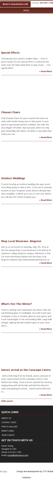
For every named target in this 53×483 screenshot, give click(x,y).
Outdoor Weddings (13, 178)
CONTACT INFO (8, 422)
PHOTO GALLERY (9, 426)
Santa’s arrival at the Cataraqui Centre (26, 370)
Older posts (7, 401)
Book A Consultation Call (15, 4)
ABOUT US (6, 418)
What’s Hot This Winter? (16, 304)
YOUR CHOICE (8, 435)
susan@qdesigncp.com (17, 455)
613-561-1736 (46, 2)
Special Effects (10, 52)
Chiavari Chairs (10, 112)
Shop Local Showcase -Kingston (21, 241)
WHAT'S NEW (7, 430)
